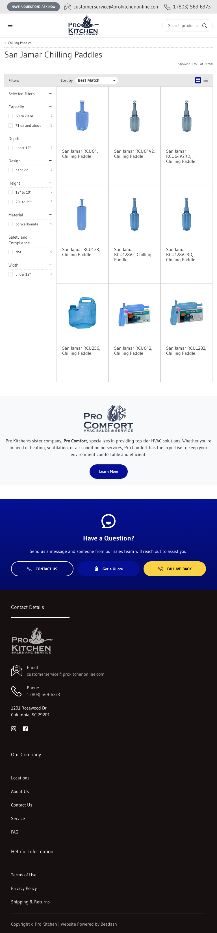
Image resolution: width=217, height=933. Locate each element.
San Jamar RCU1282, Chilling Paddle (186, 350)
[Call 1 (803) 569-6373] (187, 7)
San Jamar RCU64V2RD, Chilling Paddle (180, 156)
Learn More (108, 471)
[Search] (187, 25)
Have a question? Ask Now (33, 7)
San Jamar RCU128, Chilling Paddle (81, 252)
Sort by (67, 80)
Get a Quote (108, 568)
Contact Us (42, 568)
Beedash (109, 924)
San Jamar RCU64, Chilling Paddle (80, 154)
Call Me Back (175, 568)
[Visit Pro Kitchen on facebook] (25, 728)
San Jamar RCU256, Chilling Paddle (81, 350)
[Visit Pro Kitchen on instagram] (13, 728)
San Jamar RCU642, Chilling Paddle (133, 350)
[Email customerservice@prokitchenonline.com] (112, 7)
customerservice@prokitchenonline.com (66, 674)
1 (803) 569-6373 (43, 694)
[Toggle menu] (10, 25)
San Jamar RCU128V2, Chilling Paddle (132, 254)
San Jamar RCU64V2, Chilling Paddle (134, 154)
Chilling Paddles (19, 43)
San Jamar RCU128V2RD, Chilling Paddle (180, 254)
